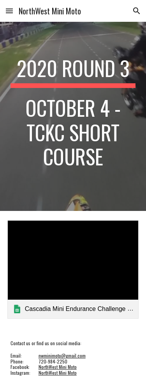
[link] (73, 269)
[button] (9, 10)
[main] (73, 116)
